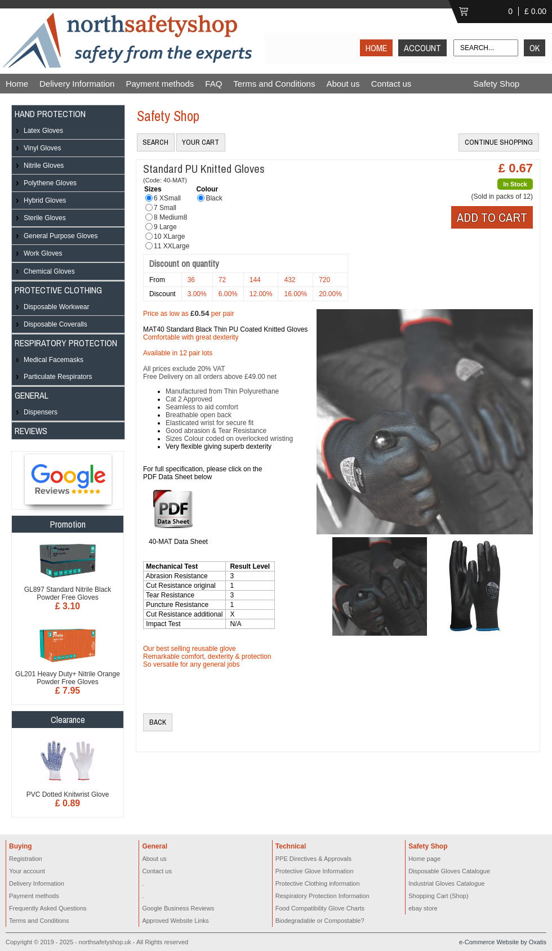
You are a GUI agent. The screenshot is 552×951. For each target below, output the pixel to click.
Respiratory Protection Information (322, 895)
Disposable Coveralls (55, 324)
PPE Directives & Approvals (313, 858)
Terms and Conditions (274, 83)
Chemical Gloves (49, 271)
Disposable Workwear (57, 307)
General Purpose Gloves (60, 236)
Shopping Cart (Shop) (438, 895)
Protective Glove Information (314, 871)
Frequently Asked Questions (48, 908)
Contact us (391, 83)
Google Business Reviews (178, 908)
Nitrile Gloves (44, 165)
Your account (27, 871)
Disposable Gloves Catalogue (449, 871)
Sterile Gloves (45, 218)
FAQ (213, 83)
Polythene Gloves (50, 183)
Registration (25, 858)
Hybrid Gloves (45, 200)
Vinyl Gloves (42, 148)
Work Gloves (43, 253)
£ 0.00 (535, 11)
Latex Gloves (43, 131)
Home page (424, 858)
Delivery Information (76, 83)
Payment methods (160, 83)
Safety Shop (496, 83)
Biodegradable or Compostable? (319, 920)
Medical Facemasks (53, 360)
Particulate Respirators (58, 377)
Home (17, 83)
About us (342, 83)
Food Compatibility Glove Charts (319, 908)
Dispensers (40, 412)
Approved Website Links (175, 920)
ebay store (422, 908)
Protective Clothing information (317, 883)
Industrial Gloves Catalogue (446, 883)
